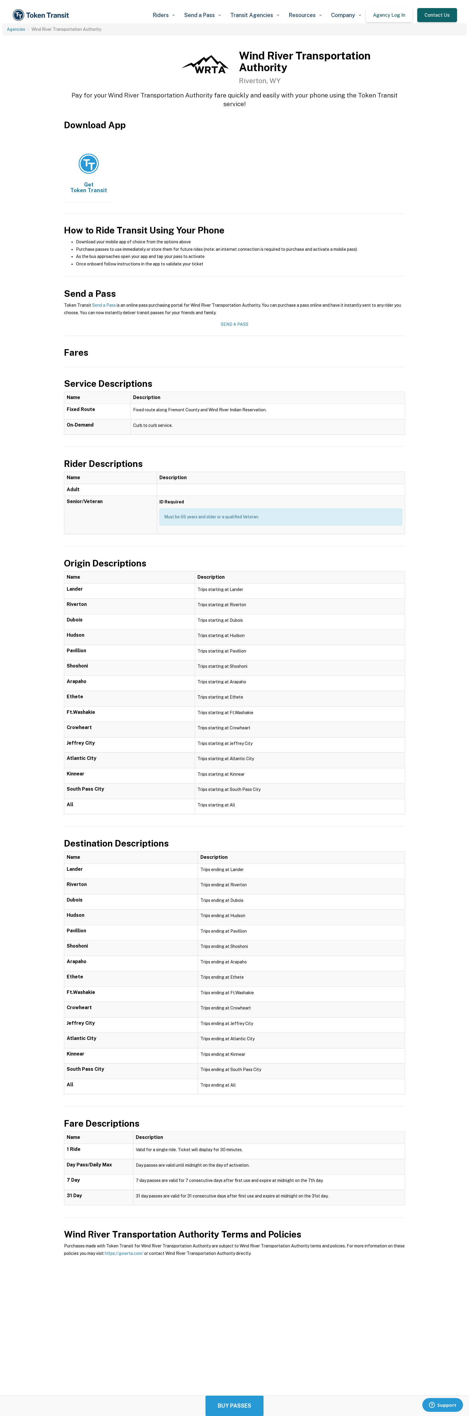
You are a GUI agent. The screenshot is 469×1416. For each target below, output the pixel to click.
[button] (163, 15)
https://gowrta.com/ (124, 1253)
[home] (42, 15)
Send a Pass (104, 305)
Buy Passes (234, 1406)
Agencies (16, 29)
